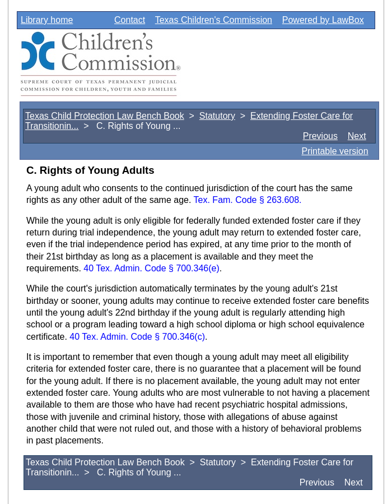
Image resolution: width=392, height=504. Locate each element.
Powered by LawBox (323, 20)
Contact (129, 20)
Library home (47, 20)
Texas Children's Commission (213, 20)
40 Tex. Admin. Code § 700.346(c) (137, 336)
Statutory (217, 116)
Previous (320, 136)
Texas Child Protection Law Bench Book (104, 116)
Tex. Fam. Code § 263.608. (248, 200)
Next (357, 136)
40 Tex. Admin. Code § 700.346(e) (151, 268)
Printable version (334, 151)
